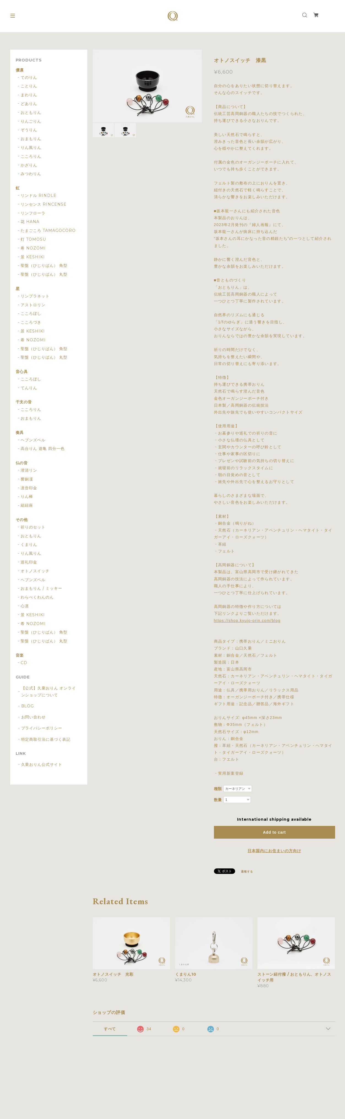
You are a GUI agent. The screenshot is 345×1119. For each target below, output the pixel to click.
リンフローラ (33, 213)
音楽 (20, 655)
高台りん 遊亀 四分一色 (43, 448)
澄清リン (29, 470)
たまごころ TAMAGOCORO (48, 230)
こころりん (31, 156)
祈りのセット (33, 527)
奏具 (20, 432)
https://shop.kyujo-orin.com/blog (247, 620)
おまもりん (31, 138)
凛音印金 (29, 488)
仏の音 (22, 463)
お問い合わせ (33, 717)
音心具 (22, 371)
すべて (110, 1029)
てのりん (29, 77)
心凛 (25, 606)
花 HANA (30, 221)
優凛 (20, 70)
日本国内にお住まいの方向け (274, 851)
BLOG (27, 706)
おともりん (31, 112)
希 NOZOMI (33, 248)
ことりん (29, 86)
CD (24, 663)
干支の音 (24, 402)
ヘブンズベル (33, 440)
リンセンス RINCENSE (43, 204)
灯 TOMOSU (33, 239)
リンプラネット (35, 296)
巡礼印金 (29, 562)
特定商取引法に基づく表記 (46, 739)
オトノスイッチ (35, 571)
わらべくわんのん (37, 597)
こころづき (31, 322)
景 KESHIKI (33, 257)
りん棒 (27, 496)
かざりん (29, 165)
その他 (22, 519)
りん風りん (31, 147)
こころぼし (31, 313)
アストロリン (33, 305)
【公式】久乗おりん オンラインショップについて (48, 691)
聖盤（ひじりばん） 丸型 (44, 274)
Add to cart (274, 832)
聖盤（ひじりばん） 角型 (44, 265)
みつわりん (31, 173)
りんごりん (31, 121)
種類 (218, 789)
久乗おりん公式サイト (42, 764)
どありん (29, 103)
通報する (247, 871)
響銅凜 (27, 479)
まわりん (29, 95)
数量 (218, 800)
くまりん (29, 544)
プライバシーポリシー (42, 728)
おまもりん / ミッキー (41, 588)
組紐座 (27, 505)
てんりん (29, 388)
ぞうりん (29, 130)
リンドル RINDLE (38, 195)
